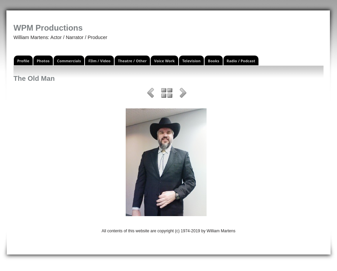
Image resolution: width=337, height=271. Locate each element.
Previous (150, 94)
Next (183, 94)
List (167, 94)
